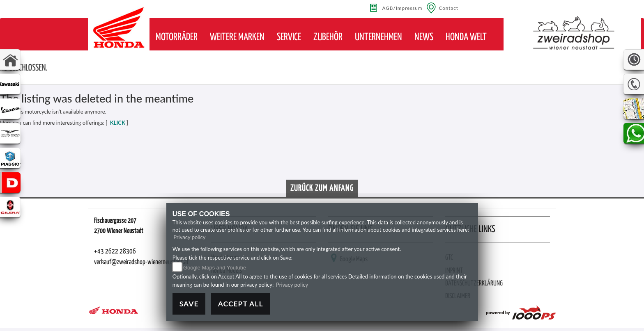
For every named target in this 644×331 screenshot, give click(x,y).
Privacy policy (189, 237)
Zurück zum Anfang (322, 188)
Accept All (240, 303)
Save (189, 303)
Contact (448, 8)
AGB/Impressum (402, 8)
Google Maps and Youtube (214, 268)
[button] (177, 37)
